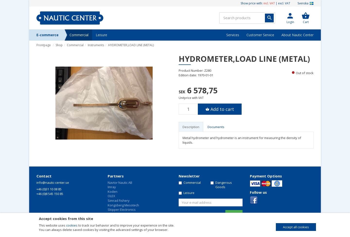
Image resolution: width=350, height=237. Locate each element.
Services (232, 35)
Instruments (96, 45)
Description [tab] (191, 127)
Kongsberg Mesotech (123, 205)
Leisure (101, 35)
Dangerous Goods (221, 184)
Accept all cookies (296, 227)
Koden (112, 191)
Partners (116, 176)
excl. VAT (284, 3)
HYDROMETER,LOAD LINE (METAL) (131, 45)
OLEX (111, 196)
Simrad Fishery (119, 200)
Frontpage (43, 45)
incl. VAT (269, 3)
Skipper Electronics (122, 209)
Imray (112, 187)
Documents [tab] (216, 127)
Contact (44, 176)
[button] (290, 18)
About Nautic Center (297, 35)
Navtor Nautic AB (120, 182)
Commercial (79, 35)
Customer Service (260, 35)
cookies (72, 225)
